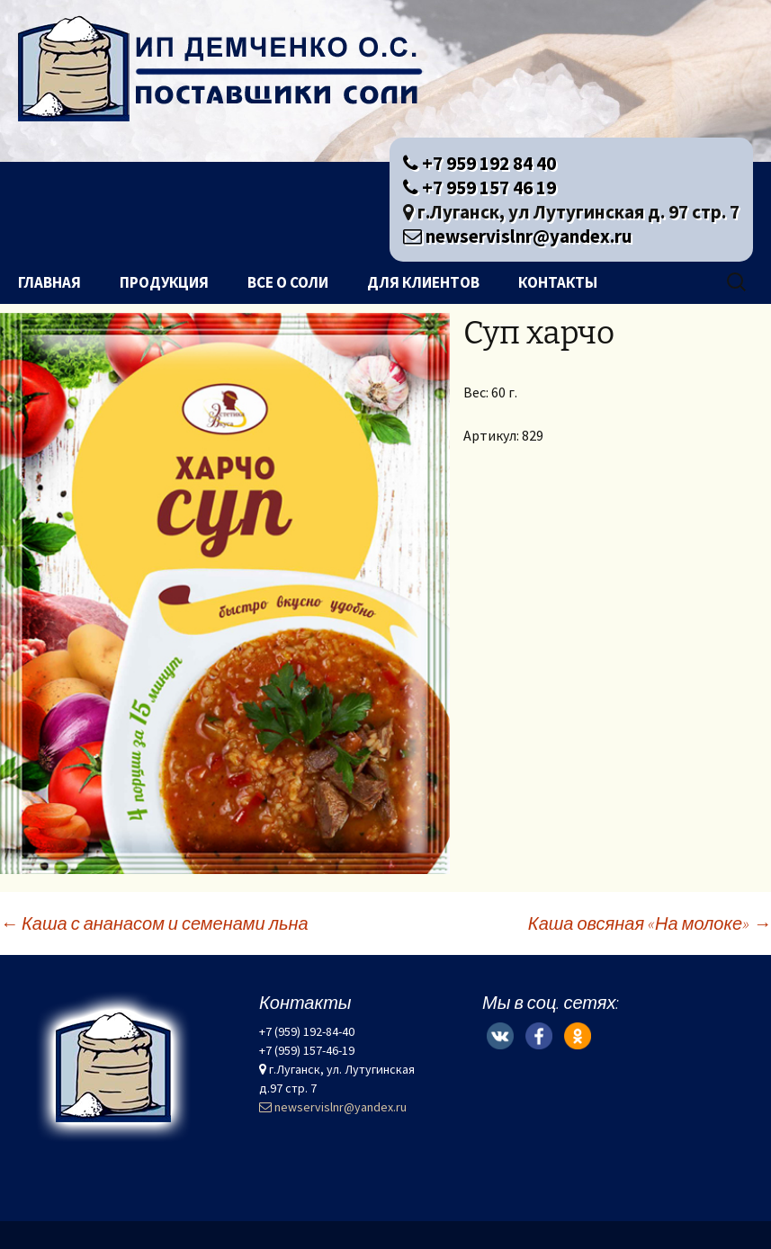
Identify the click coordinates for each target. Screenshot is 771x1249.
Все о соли (287, 282)
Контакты (557, 282)
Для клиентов (423, 282)
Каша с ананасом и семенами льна (154, 923)
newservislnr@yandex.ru (517, 236)
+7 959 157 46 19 (479, 187)
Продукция (164, 282)
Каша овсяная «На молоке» (649, 923)
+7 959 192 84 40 (479, 163)
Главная (49, 282)
